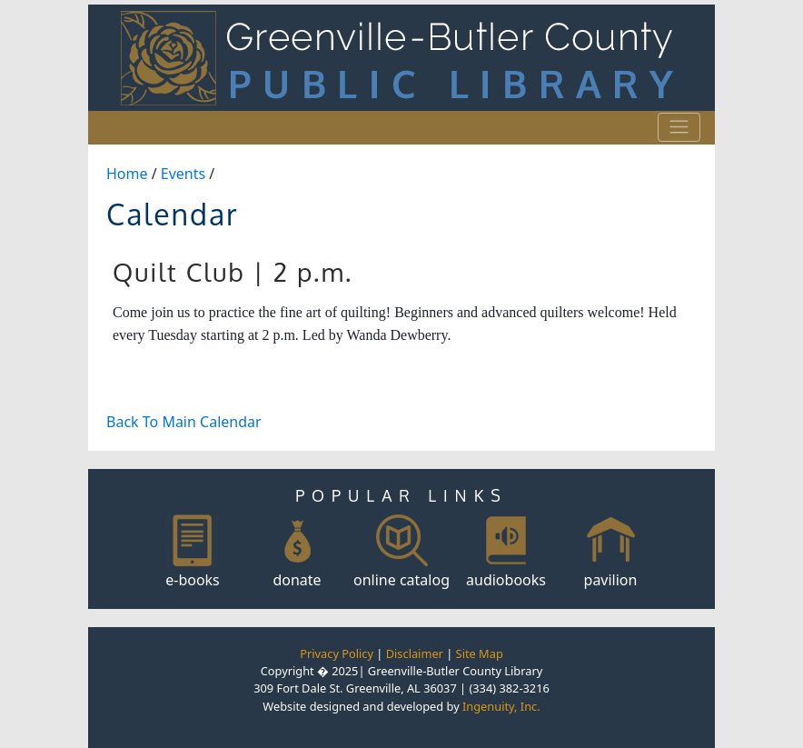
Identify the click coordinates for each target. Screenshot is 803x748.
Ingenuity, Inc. (501, 706)
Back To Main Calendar (184, 422)
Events (183, 174)
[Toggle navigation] (679, 127)
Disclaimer (414, 653)
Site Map (479, 653)
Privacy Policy (336, 653)
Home (127, 174)
